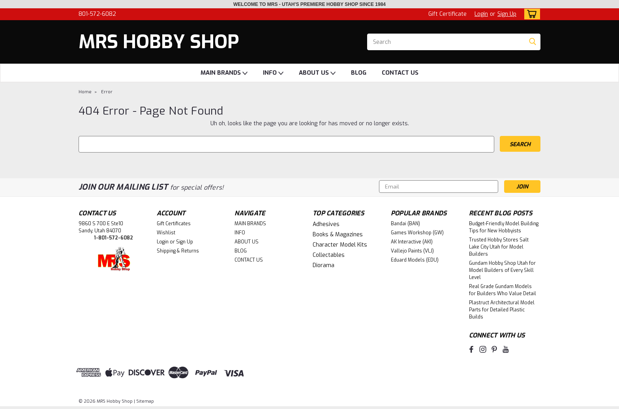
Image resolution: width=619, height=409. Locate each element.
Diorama (323, 265)
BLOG (358, 73)
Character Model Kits (340, 245)
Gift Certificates (174, 224)
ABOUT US (317, 73)
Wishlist (166, 233)
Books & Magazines (338, 234)
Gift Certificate (447, 14)
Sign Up (506, 14)
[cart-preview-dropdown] (530, 14)
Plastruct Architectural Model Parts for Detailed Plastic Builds (502, 310)
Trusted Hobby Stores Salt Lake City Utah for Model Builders (499, 247)
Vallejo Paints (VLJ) (412, 251)
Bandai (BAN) (405, 224)
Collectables (329, 255)
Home (85, 92)
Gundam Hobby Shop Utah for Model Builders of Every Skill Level (502, 270)
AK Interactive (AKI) (412, 242)
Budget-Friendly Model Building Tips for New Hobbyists (503, 227)
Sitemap (145, 401)
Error (107, 92)
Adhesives (326, 224)
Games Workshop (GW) (417, 233)
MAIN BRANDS (224, 73)
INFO (273, 73)
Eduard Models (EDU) (415, 260)
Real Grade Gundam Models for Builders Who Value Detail (502, 290)
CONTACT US (400, 73)
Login (481, 14)
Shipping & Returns (178, 251)
